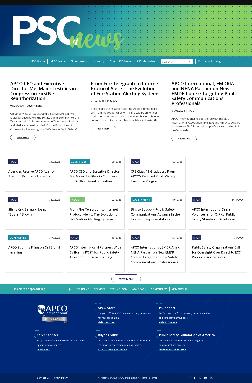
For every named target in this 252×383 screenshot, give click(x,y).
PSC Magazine (146, 61)
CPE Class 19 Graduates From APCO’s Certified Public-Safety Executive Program (153, 176)
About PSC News (120, 61)
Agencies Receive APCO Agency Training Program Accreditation (32, 173)
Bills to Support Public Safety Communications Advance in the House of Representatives (155, 214)
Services (99, 289)
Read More (23, 137)
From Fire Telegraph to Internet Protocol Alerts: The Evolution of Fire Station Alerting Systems (94, 214)
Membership (180, 289)
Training (83, 289)
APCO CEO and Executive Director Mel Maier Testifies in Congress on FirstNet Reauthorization (95, 176)
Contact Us (43, 377)
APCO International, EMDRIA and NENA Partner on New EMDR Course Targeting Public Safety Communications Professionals (155, 254)
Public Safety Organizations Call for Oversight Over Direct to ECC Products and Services (216, 252)
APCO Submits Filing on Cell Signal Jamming (34, 249)
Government (79, 61)
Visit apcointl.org (209, 61)
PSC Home (38, 61)
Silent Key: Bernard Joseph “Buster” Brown (28, 211)
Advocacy (139, 289)
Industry (98, 61)
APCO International (127, 377)
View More (126, 279)
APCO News (57, 61)
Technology (118, 289)
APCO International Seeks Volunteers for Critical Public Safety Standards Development (215, 214)
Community (159, 289)
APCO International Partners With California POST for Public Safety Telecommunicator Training (95, 252)
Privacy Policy (60, 377)
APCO (191, 110)
